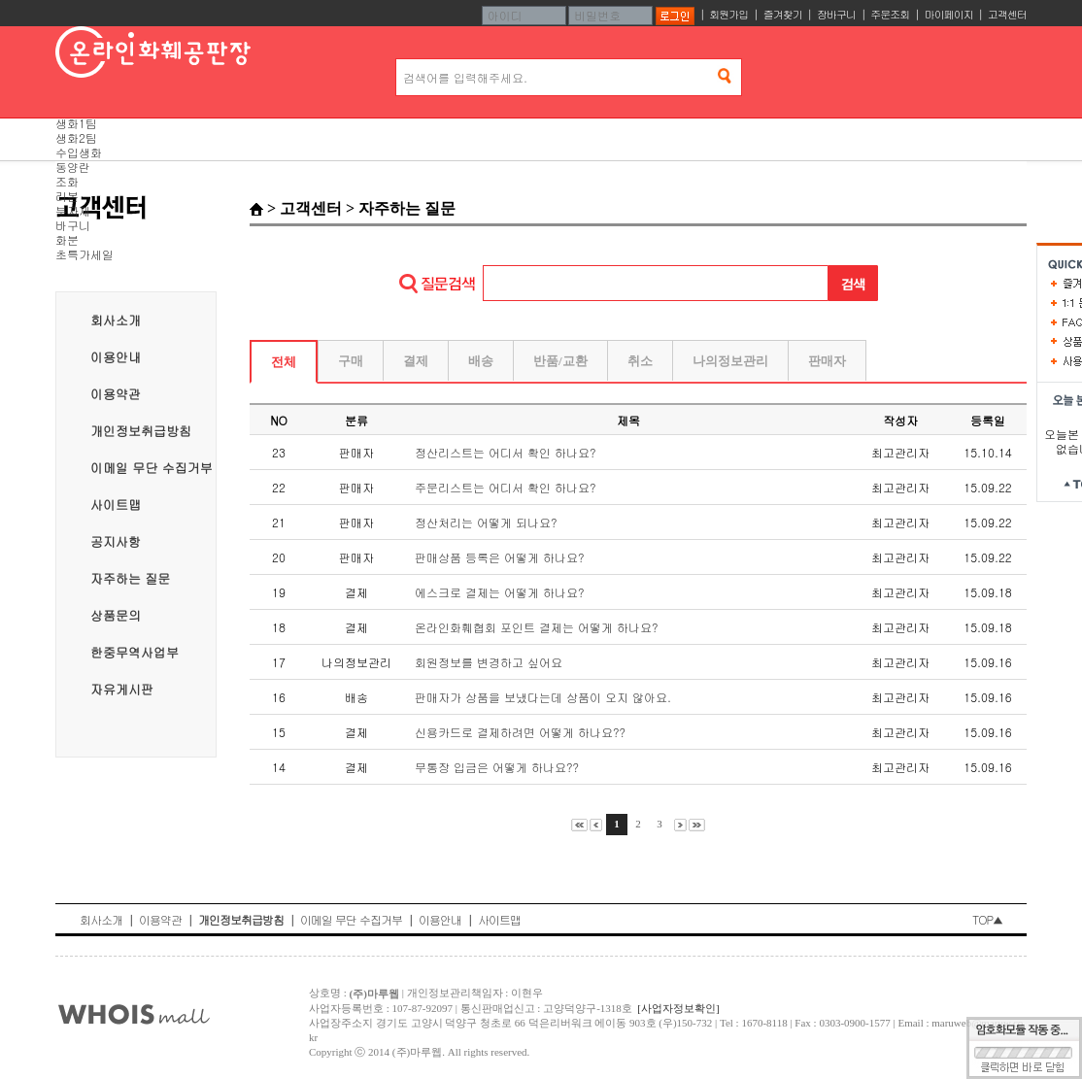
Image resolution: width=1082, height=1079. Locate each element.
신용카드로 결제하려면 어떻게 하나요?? (520, 732)
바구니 (72, 225)
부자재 (72, 210)
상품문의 (115, 615)
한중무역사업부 (134, 652)
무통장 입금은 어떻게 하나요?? (497, 767)
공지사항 (115, 541)
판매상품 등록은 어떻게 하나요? (500, 557)
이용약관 (115, 394)
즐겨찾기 (782, 14)
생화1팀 (76, 123)
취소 (640, 361)
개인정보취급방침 (140, 430)
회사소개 (115, 320)
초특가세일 (84, 254)
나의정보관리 (730, 361)
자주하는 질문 (130, 578)
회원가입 (728, 14)
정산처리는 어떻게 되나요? (486, 522)
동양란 (72, 166)
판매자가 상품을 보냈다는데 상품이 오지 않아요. (543, 697)
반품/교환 (560, 361)
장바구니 (836, 14)
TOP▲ (987, 919)
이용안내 (115, 357)
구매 (350, 361)
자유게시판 (121, 689)
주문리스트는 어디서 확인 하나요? (505, 487)
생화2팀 (76, 137)
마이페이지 (949, 14)
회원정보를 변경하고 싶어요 (488, 662)
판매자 (827, 361)
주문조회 (889, 14)
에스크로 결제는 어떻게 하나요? (500, 592)
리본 (67, 195)
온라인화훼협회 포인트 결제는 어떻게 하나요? (537, 627)
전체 (283, 361)
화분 (67, 239)
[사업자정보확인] (678, 1008)
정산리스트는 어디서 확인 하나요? (505, 452)
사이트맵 (115, 504)
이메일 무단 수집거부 (151, 467)
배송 (480, 361)
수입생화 (78, 152)
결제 (415, 361)
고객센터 (1007, 14)
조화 (67, 181)
